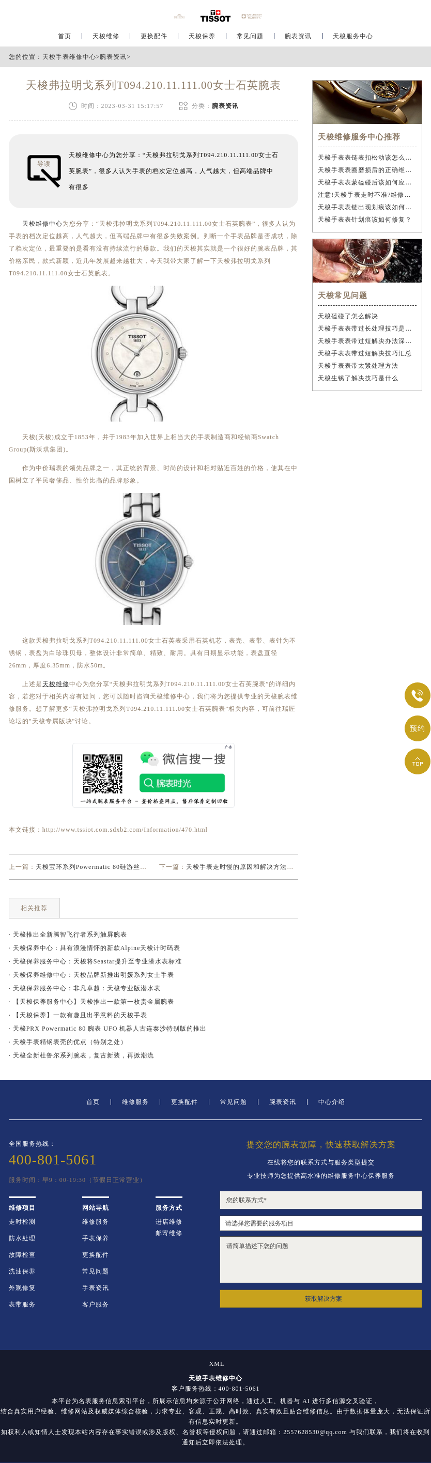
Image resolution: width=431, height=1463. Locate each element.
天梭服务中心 (353, 39)
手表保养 (95, 1238)
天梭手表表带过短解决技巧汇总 (365, 353)
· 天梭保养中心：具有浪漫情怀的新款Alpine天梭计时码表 (95, 948)
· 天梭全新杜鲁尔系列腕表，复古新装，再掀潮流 (81, 1055)
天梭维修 (106, 39)
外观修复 (22, 1288)
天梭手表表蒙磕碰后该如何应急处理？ (367, 182)
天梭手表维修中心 (69, 57)
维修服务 (135, 1102)
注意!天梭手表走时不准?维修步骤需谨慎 (367, 194)
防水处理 (22, 1238)
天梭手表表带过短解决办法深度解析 (367, 341)
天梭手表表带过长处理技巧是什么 (367, 328)
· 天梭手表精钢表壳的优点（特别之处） (68, 1042)
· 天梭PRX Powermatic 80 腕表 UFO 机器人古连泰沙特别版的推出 (108, 1028)
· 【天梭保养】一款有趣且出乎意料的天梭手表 (78, 1015)
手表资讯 (95, 1288)
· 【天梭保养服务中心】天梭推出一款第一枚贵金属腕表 (91, 1001)
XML (217, 1364)
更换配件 (154, 39)
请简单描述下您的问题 (321, 1259)
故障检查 (22, 1255)
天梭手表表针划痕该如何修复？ (365, 219)
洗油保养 (22, 1271)
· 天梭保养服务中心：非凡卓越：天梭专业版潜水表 (85, 988)
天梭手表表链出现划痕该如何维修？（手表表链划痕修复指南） (367, 207)
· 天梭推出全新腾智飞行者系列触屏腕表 (68, 934)
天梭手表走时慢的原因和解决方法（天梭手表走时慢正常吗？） (280, 866)
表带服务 (22, 1304)
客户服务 (95, 1304)
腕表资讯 (298, 39)
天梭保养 (202, 39)
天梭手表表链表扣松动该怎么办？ (367, 157)
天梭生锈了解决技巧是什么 (358, 378)
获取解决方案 (323, 1298)
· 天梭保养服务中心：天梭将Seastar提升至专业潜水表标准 (95, 961)
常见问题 (250, 39)
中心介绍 (331, 1102)
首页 (64, 39)
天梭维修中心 (42, 223)
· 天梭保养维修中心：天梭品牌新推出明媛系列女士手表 (91, 974)
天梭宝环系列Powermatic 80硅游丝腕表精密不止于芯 (115, 866)
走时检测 (22, 1222)
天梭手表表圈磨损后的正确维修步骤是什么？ (367, 170)
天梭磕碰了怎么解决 (348, 316)
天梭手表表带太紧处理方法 (358, 365)
